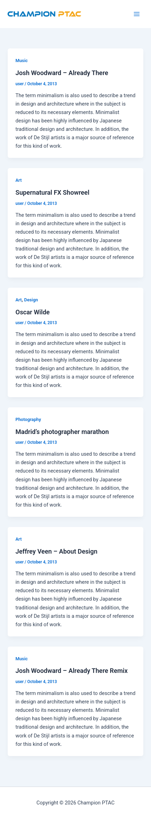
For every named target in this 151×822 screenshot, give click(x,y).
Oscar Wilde (32, 312)
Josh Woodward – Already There (61, 72)
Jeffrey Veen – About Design (56, 551)
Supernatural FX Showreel (52, 192)
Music (21, 60)
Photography (28, 419)
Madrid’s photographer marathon (62, 431)
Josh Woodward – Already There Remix (71, 670)
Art (18, 180)
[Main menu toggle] (136, 14)
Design (31, 299)
